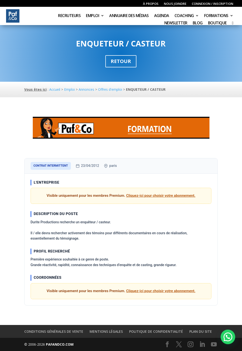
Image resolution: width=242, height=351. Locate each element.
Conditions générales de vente (53, 331)
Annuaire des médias (129, 16)
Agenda (161, 16)
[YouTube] (214, 345)
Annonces (86, 89)
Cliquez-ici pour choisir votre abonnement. (160, 195)
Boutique (217, 23)
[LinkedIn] (202, 345)
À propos (151, 4)
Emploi (92, 16)
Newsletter (175, 23)
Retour (121, 61)
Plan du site (200, 331)
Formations (216, 16)
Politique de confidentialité (156, 331)
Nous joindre (175, 4)
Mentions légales (106, 331)
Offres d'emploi (110, 89)
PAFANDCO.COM (60, 344)
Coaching (184, 16)
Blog (198, 23)
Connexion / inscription (212, 4)
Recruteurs (69, 16)
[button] (228, 337)
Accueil (54, 89)
